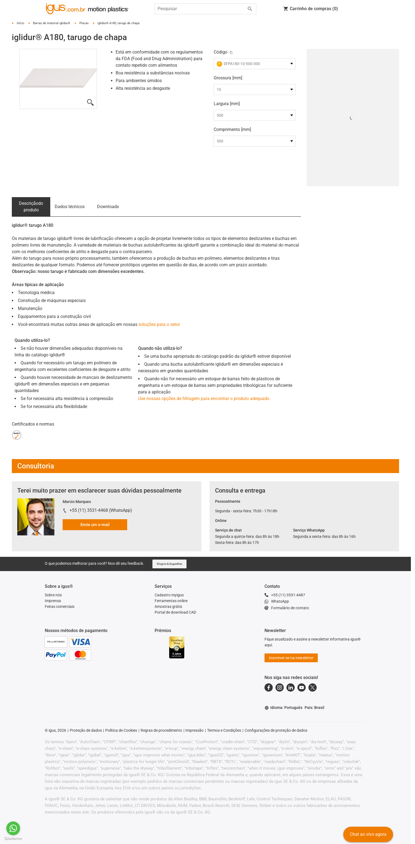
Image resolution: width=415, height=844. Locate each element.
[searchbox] (201, 8)
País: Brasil (314, 707)
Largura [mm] (227, 103)
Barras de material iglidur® (51, 23)
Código (220, 52)
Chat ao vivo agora (368, 834)
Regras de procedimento (161, 730)
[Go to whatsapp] (13, 828)
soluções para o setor (159, 324)
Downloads (108, 206)
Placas (84, 23)
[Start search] (250, 8)
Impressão (194, 730)
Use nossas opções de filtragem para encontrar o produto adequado (203, 398)
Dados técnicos (70, 206)
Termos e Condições (224, 730)
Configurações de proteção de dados (276, 730)
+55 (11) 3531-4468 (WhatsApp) (100, 510)
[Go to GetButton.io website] (13, 838)
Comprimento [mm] (232, 129)
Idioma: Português (283, 707)
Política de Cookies (121, 730)
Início (20, 23)
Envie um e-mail (95, 524)
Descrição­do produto (31, 207)
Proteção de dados (86, 730)
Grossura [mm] (228, 77)
